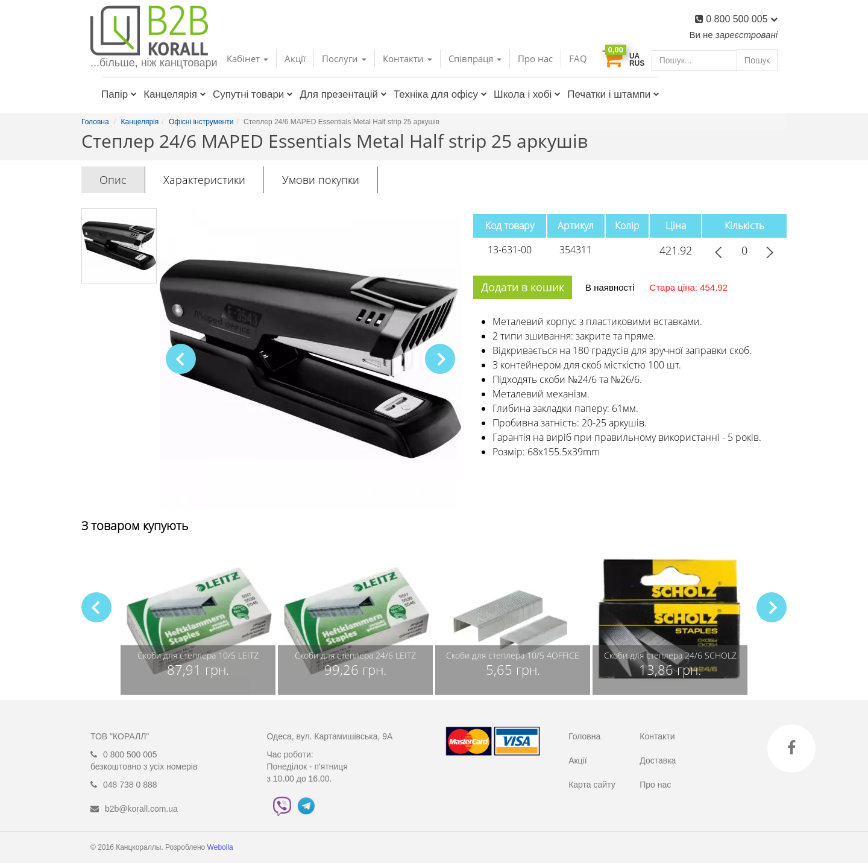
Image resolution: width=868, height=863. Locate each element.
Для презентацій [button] (343, 94)
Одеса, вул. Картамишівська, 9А (330, 736)
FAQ (578, 58)
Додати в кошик (522, 287)
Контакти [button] (407, 58)
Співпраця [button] (475, 58)
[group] (198, 619)
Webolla (221, 847)
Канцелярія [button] (174, 94)
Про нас (535, 58)
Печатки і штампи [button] (613, 94)
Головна (584, 736)
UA (634, 56)
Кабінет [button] (247, 58)
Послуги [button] (344, 58)
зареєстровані (746, 35)
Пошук (757, 60)
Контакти (657, 736)
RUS (636, 63)
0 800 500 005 (742, 19)
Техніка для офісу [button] (440, 94)
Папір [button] (119, 94)
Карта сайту (591, 784)
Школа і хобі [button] (527, 94)
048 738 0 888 (130, 784)
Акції (295, 58)
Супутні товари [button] (253, 94)
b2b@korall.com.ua (141, 809)
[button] (440, 359)
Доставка (658, 760)
